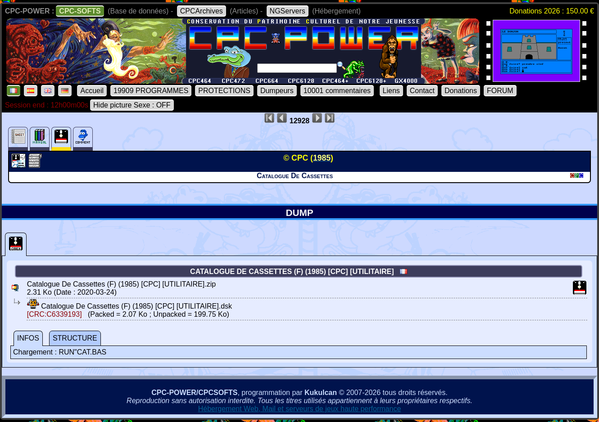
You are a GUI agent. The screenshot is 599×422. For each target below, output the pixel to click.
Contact (422, 90)
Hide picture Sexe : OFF (132, 105)
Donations (461, 90)
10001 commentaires (337, 90)
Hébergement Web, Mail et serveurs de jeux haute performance (299, 409)
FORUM (500, 90)
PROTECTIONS (224, 90)
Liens (391, 90)
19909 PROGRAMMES (150, 90)
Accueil (92, 90)
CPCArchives (201, 11)
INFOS (28, 338)
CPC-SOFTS (79, 11)
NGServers (287, 11)
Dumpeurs (277, 90)
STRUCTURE (75, 338)
